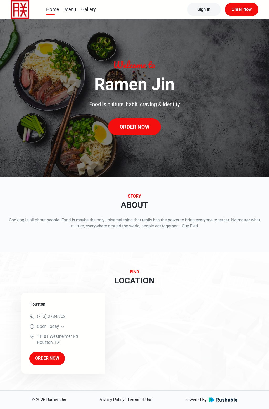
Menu (70, 9)
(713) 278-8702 (51, 316)
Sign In (203, 9)
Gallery (88, 9)
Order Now (242, 9)
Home (52, 9)
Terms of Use (139, 399)
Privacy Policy (112, 399)
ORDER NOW (134, 127)
